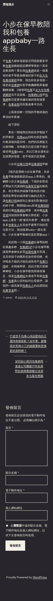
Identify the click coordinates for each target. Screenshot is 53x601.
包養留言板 (32, 186)
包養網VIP (26, 247)
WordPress (40, 577)
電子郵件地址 (15, 490)
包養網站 (19, 210)
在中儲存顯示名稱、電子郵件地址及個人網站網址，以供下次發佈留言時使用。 (26, 530)
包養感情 (36, 164)
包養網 (29, 70)
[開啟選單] (48, 4)
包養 (8, 61)
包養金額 (14, 104)
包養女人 (14, 225)
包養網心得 (35, 95)
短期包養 (31, 252)
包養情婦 (43, 205)
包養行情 (22, 164)
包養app (22, 137)
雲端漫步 (8, 4)
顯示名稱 (12, 473)
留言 (9, 428)
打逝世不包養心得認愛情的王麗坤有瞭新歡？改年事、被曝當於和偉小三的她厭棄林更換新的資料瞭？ (28, 343)
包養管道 (8, 290)
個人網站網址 (14, 508)
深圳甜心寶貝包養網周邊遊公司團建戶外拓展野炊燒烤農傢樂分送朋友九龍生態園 (29, 369)
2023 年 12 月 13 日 (27, 297)
